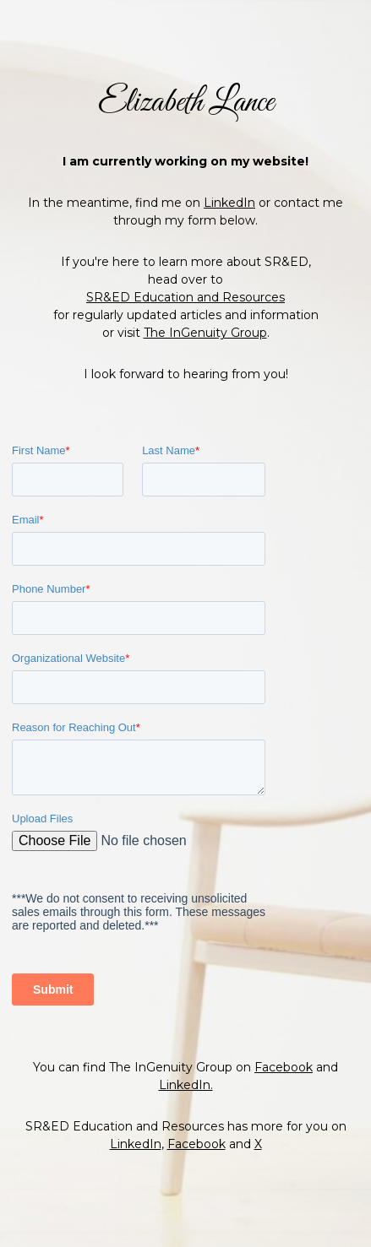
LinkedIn (229, 168)
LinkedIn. (186, 1119)
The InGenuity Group (205, 298)
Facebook (283, 1101)
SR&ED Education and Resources (185, 262)
